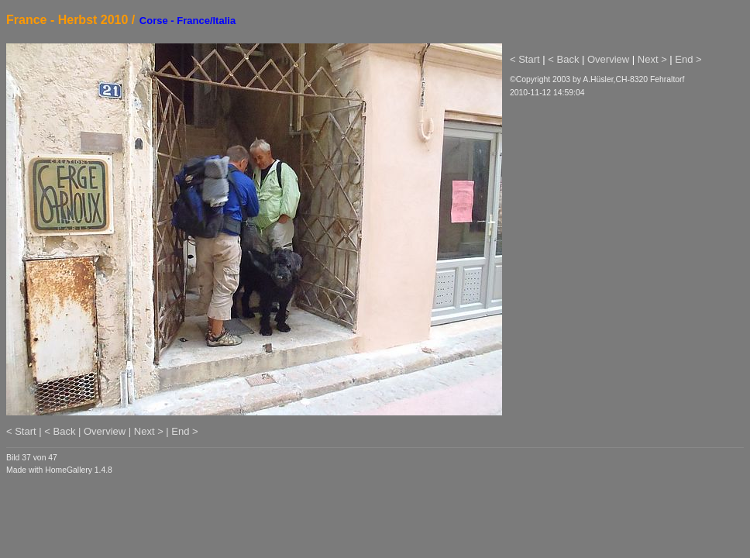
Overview (608, 59)
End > (688, 59)
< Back (563, 59)
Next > (652, 59)
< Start (525, 59)
